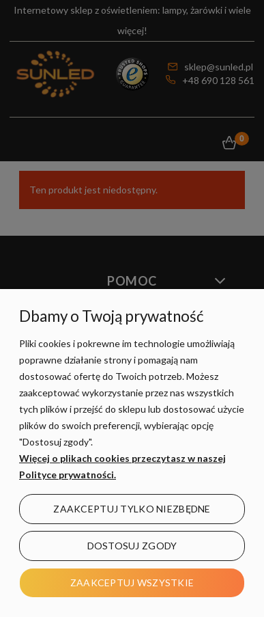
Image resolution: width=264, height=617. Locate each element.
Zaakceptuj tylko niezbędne (131, 509)
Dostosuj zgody (132, 545)
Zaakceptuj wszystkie (132, 582)
